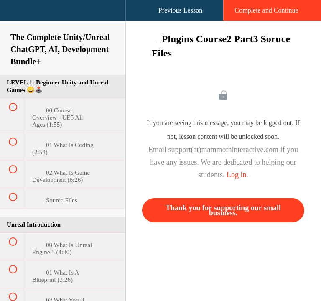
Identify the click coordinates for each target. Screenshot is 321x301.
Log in (237, 175)
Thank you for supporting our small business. (223, 210)
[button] (14, 14)
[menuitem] (62, 19)
